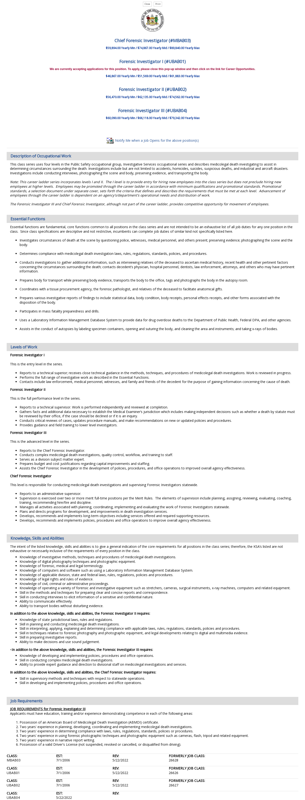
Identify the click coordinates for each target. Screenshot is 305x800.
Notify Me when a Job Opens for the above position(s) (152, 140)
